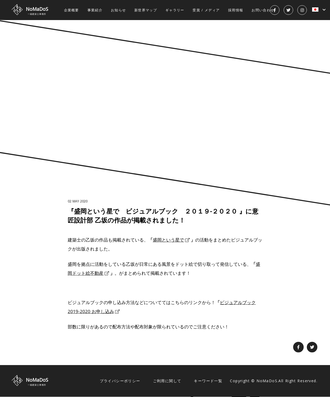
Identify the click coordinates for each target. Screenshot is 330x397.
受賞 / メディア (206, 10)
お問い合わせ (263, 10)
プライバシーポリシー (120, 380)
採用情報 (235, 10)
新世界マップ (145, 10)
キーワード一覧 (208, 380)
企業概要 (71, 10)
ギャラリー (174, 10)
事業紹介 (94, 10)
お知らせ (118, 10)
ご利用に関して (167, 380)
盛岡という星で (168, 240)
